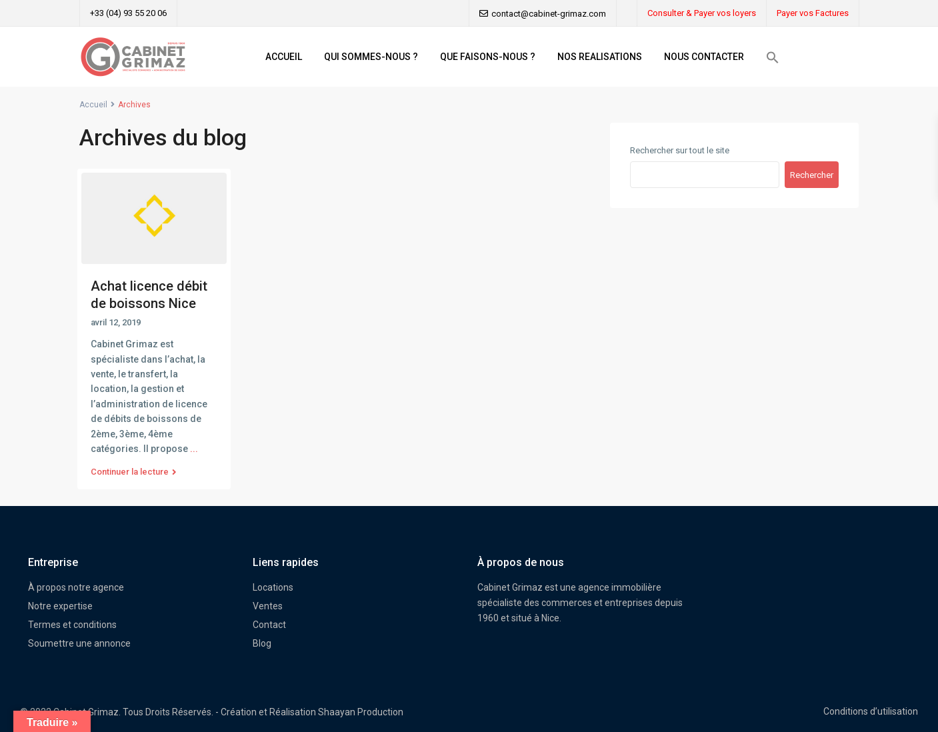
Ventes (268, 606)
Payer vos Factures (813, 13)
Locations (273, 587)
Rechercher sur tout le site (679, 150)
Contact (269, 624)
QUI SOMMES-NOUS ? (371, 56)
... (194, 448)
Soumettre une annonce (79, 643)
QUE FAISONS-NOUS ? (487, 56)
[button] (772, 57)
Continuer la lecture (134, 472)
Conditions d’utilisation (870, 711)
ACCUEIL (283, 56)
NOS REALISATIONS (599, 56)
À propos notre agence (76, 587)
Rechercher (811, 175)
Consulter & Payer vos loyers (701, 13)
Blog (262, 643)
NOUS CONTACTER (704, 56)
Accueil (93, 104)
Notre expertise (60, 606)
